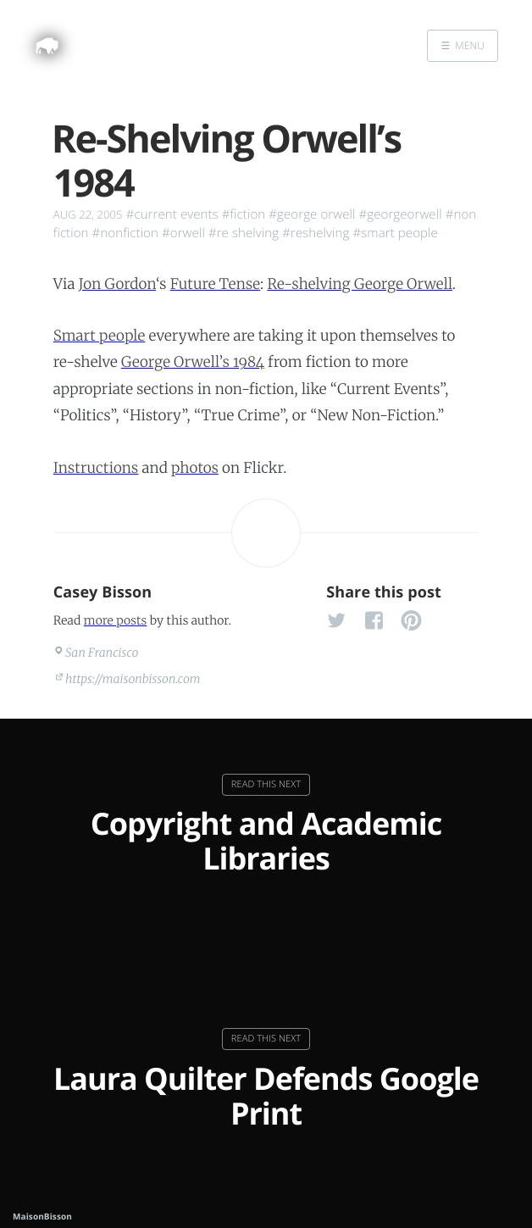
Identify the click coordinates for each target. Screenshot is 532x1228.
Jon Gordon (117, 284)
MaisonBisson (42, 1216)
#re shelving (243, 233)
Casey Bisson (102, 592)
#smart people (394, 233)
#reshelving (315, 233)
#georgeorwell (399, 214)
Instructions (96, 467)
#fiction (244, 214)
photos (195, 467)
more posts (115, 620)
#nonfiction (125, 233)
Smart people (99, 335)
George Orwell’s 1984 (192, 362)
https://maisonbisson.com (133, 678)
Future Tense (215, 284)
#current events (172, 214)
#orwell (183, 233)
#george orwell (312, 214)
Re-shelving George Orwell (359, 284)
